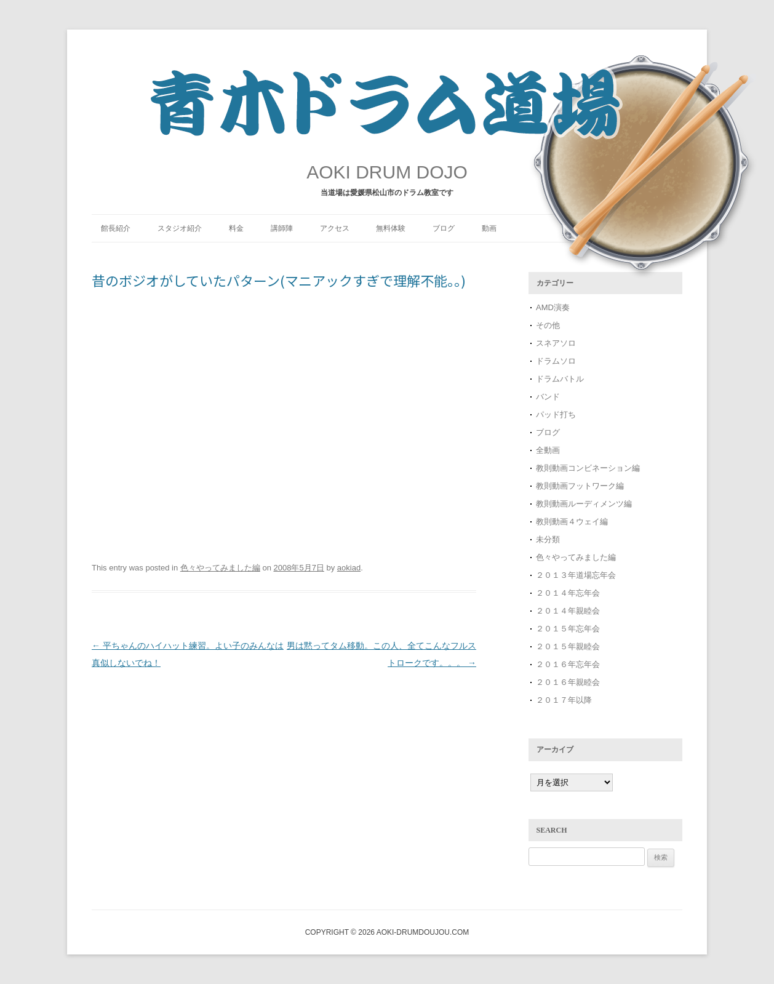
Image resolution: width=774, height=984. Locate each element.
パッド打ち (556, 414)
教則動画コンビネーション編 (588, 468)
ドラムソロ (556, 361)
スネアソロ (556, 343)
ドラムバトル (560, 378)
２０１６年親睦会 (568, 682)
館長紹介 (115, 228)
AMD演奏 (553, 307)
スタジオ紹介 (180, 228)
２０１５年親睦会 (568, 646)
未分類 (548, 539)
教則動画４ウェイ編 (572, 521)
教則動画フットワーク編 (580, 485)
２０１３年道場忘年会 (580, 575)
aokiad (349, 567)
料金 (236, 228)
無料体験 (390, 228)
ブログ (444, 228)
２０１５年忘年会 (568, 628)
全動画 (548, 450)
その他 (548, 325)
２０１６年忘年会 (568, 664)
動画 (489, 228)
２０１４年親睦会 (568, 610)
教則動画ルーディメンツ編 (584, 503)
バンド (548, 396)
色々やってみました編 (220, 567)
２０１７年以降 (564, 700)
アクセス (334, 228)
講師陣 (282, 228)
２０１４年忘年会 (568, 593)
